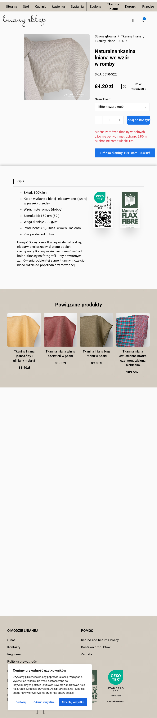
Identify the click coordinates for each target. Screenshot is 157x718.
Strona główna (105, 36)
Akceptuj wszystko (73, 702)
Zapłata (86, 654)
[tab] (20, 181)
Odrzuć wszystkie (44, 702)
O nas (11, 640)
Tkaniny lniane (113, 6)
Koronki (130, 6)
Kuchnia (40, 6)
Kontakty (13, 647)
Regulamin (14, 654)
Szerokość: (103, 99)
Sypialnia (77, 6)
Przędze (148, 6)
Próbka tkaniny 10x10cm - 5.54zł (125, 153)
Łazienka (58, 6)
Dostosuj (21, 702)
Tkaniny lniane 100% (109, 41)
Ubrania (11, 6)
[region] (50, 687)
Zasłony (95, 6)
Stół (26, 6)
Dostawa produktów (95, 647)
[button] (143, 20)
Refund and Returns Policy (100, 640)
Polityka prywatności (22, 661)
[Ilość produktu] (109, 120)
